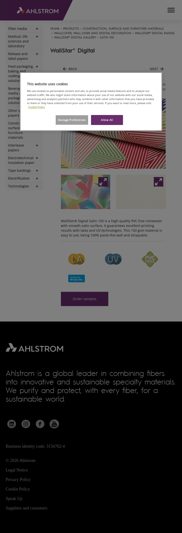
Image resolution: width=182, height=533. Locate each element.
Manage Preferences (72, 120)
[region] (91, 101)
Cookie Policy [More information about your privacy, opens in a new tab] (36, 107)
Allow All (107, 120)
